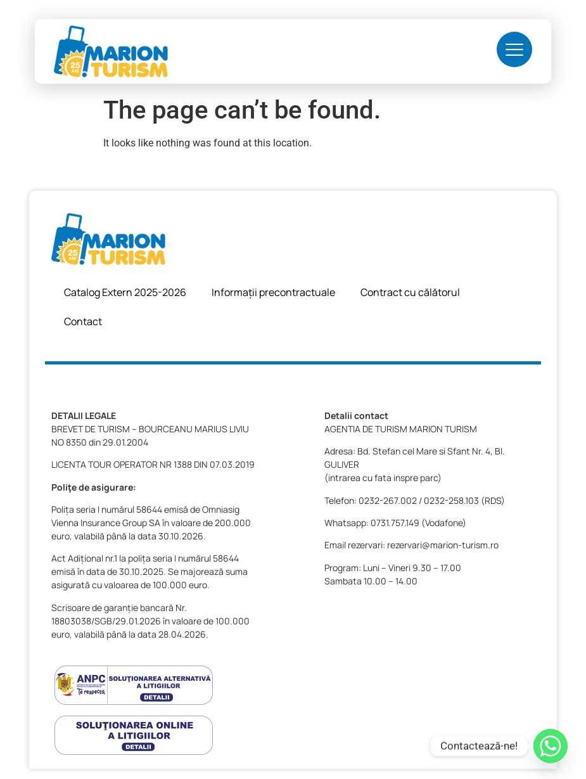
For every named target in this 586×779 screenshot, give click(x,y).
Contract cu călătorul (410, 292)
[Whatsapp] (550, 746)
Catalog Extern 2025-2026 (125, 292)
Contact (83, 321)
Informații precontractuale (273, 292)
